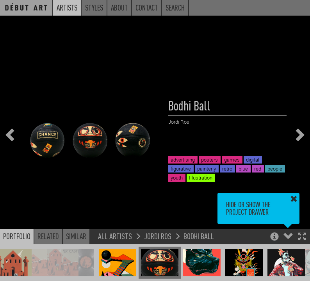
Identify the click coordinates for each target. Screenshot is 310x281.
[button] (302, 237)
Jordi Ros (157, 236)
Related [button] (48, 236)
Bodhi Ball (199, 236)
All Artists (115, 236)
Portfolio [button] (16, 236)
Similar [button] (76, 236)
